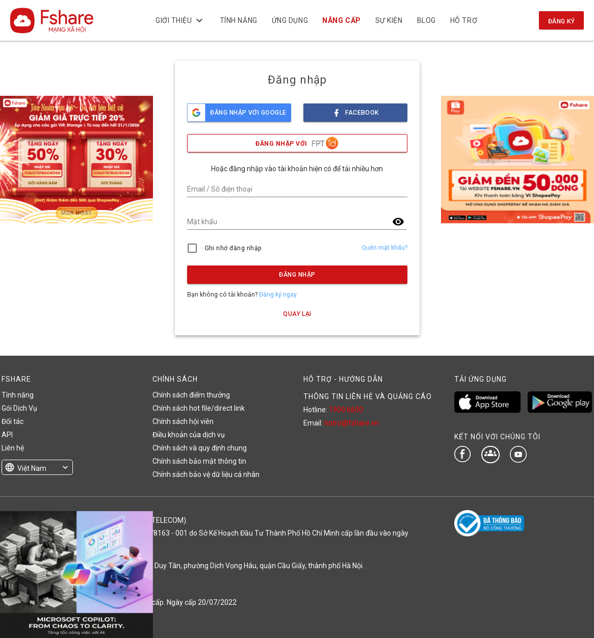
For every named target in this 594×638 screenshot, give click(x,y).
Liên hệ (13, 448)
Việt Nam (31, 468)
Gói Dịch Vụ (19, 408)
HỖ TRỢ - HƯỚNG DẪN (343, 379)
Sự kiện (389, 20)
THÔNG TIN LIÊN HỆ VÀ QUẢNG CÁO (367, 396)
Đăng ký (561, 21)
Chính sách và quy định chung (199, 448)
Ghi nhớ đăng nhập (233, 248)
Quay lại (297, 313)
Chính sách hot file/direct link (198, 408)
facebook (355, 109)
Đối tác (12, 421)
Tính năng (238, 20)
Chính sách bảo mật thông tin (199, 461)
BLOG (426, 20)
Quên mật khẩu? (384, 247)
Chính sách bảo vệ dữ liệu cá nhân (206, 474)
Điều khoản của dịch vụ (188, 435)
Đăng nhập (297, 274)
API (7, 435)
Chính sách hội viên (183, 421)
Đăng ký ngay (278, 294)
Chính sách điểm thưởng (191, 395)
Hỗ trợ (463, 20)
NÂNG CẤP (341, 20)
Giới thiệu (180, 20)
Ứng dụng (290, 20)
